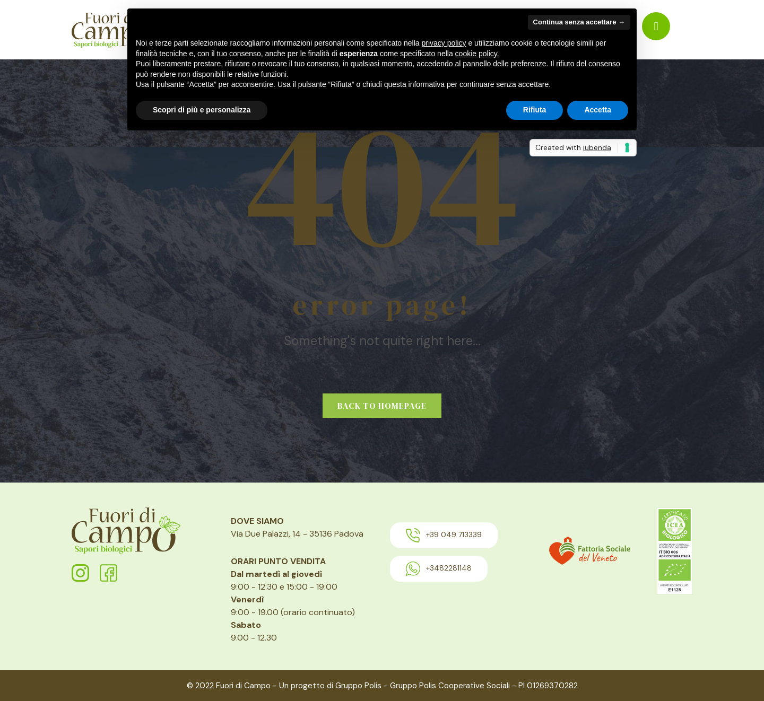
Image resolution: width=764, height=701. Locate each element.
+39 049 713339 (444, 535)
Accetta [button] (597, 110)
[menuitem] (656, 26)
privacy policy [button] (444, 43)
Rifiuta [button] (534, 110)
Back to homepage (382, 405)
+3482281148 (439, 569)
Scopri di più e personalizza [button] (201, 110)
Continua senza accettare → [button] (579, 22)
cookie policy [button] (476, 53)
